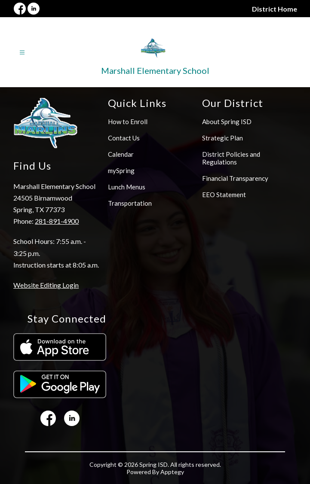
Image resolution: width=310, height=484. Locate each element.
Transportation (130, 203)
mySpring (121, 170)
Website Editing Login (46, 285)
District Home (274, 9)
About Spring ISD (227, 121)
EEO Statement (224, 194)
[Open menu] (22, 53)
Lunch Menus (126, 187)
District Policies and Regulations (231, 158)
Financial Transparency (235, 178)
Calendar (121, 154)
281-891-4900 (57, 221)
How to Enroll (127, 121)
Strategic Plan (222, 138)
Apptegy (172, 471)
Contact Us (124, 138)
